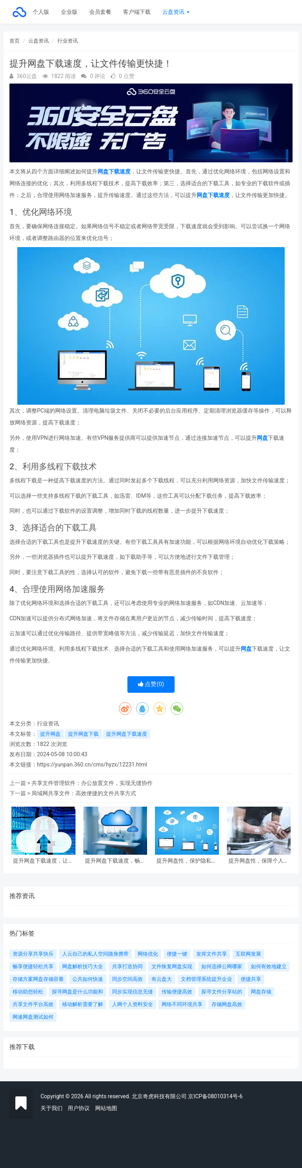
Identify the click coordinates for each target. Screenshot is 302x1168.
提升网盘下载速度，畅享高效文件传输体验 (115, 861)
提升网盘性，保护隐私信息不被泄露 (187, 861)
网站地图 (106, 1108)
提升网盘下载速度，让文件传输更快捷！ (43, 861)
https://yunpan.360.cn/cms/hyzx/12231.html (92, 764)
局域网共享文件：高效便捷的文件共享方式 (83, 793)
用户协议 (79, 1108)
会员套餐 (100, 12)
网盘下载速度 (114, 171)
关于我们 (52, 1108)
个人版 (41, 12)
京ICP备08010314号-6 (215, 1096)
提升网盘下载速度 (126, 734)
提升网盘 (50, 734)
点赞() (151, 684)
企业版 (69, 12)
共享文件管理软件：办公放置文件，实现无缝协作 (92, 783)
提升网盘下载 (83, 734)
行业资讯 (67, 41)
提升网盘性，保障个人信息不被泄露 (258, 861)
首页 (14, 41)
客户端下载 (137, 12)
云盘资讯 (176, 12)
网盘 (262, 438)
